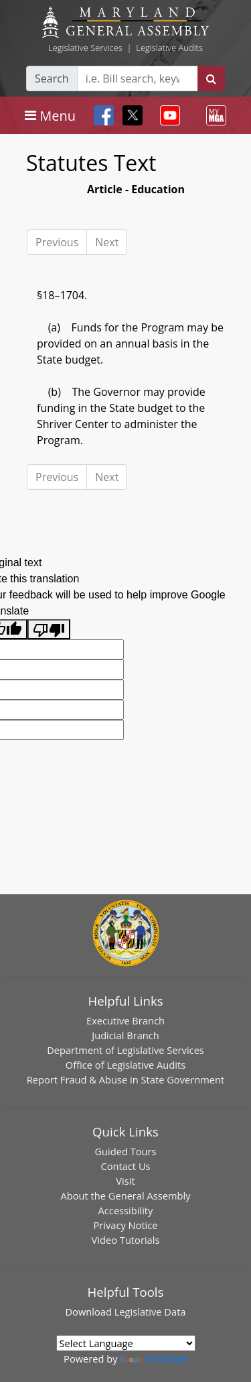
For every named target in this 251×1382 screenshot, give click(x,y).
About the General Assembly (125, 1195)
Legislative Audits (169, 48)
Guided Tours (125, 1151)
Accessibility (125, 1210)
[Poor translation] (48, 629)
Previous (56, 242)
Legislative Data (150, 1311)
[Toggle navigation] (50, 115)
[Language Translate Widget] (125, 1343)
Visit (125, 1180)
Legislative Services (85, 48)
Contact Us (125, 1166)
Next (106, 242)
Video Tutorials (126, 1239)
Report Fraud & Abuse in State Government (125, 1079)
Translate (153, 1358)
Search (52, 78)
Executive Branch (125, 1020)
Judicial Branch (125, 1035)
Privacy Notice (125, 1225)
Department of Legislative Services (125, 1050)
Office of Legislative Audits (125, 1064)
